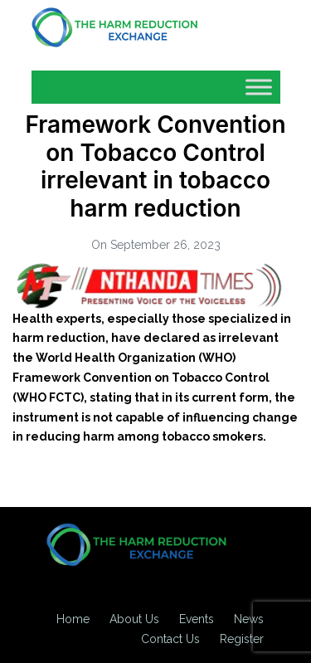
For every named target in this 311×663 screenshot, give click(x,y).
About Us (134, 619)
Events (196, 619)
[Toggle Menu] (258, 87)
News (249, 619)
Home (73, 619)
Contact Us (170, 639)
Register (242, 639)
